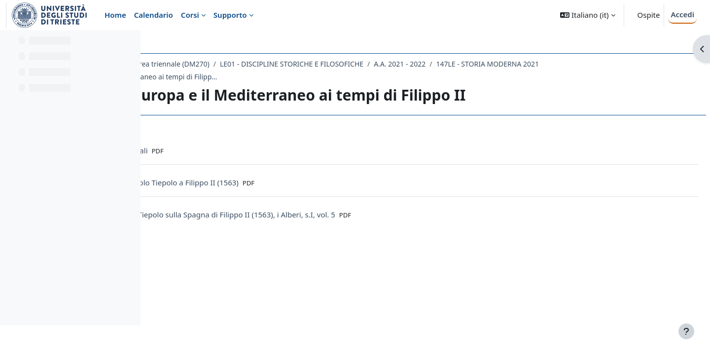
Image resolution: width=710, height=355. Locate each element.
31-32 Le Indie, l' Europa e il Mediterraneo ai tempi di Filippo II (382, 76)
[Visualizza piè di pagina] (686, 331)
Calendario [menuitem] (153, 15)
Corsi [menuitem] (190, 15)
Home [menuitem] (115, 15)
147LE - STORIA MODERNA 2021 (221, 76)
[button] (587, 15)
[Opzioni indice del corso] (129, 44)
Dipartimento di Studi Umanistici (212, 64)
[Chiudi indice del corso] (10, 44)
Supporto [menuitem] (230, 15)
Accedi (682, 14)
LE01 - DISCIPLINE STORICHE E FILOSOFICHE (440, 64)
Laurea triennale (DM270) (317, 64)
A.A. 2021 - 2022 (548, 64)
